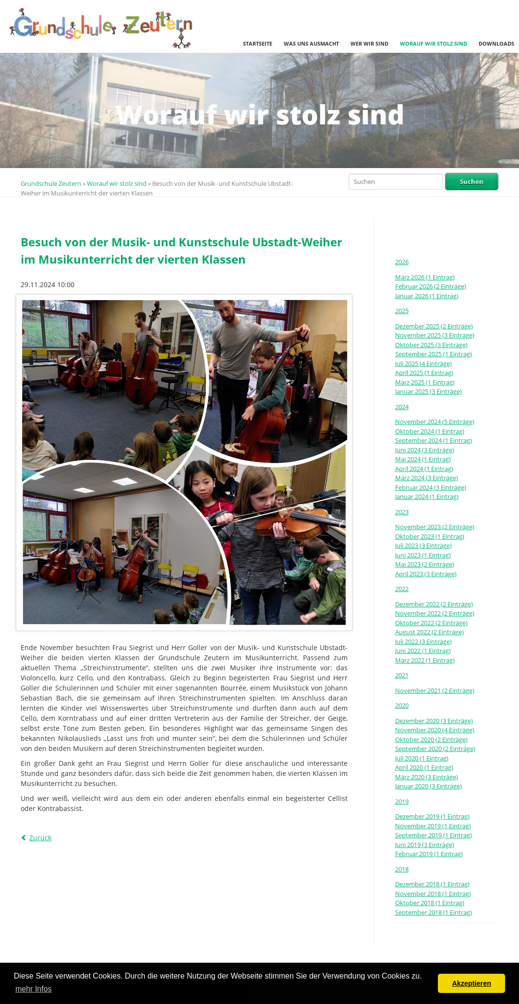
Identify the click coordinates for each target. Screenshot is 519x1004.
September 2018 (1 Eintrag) (433, 912)
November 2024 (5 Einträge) (434, 421)
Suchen (471, 181)
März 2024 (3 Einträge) (426, 477)
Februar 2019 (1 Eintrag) (429, 853)
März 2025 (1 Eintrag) (425, 382)
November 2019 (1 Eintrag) (433, 826)
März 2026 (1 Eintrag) (425, 277)
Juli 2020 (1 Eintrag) (421, 758)
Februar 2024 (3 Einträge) (430, 487)
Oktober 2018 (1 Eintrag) (429, 902)
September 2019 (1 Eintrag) (433, 835)
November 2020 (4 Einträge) (434, 730)
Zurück (40, 837)
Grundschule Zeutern (51, 183)
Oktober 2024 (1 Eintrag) (429, 431)
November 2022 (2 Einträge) (434, 613)
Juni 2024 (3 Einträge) (424, 450)
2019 (402, 801)
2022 (402, 588)
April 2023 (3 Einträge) (426, 573)
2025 (402, 310)
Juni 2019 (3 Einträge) (424, 844)
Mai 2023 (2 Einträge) (424, 564)
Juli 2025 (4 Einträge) (423, 363)
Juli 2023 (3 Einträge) (423, 545)
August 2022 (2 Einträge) (429, 632)
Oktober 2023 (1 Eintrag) (429, 536)
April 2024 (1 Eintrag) (424, 468)
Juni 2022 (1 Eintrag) (423, 650)
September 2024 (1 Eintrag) (433, 440)
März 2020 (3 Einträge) (426, 777)
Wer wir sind (369, 43)
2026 (402, 261)
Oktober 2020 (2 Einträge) (431, 739)
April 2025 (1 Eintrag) (424, 372)
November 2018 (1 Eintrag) (433, 893)
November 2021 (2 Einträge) (434, 690)
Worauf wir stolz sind (433, 43)
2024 (402, 406)
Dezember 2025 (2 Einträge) (434, 326)
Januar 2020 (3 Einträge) (428, 786)
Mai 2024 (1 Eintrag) (423, 459)
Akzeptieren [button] (471, 983)
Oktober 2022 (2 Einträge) (431, 622)
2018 (402, 869)
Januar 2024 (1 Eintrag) (427, 496)
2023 (402, 512)
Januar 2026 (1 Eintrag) (427, 295)
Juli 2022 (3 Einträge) (423, 641)
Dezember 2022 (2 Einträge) (434, 604)
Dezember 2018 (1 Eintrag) (432, 884)
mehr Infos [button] (33, 989)
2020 (402, 705)
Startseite (257, 43)
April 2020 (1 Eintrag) (424, 767)
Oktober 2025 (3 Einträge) (431, 344)
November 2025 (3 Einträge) (434, 335)
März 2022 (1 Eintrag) (425, 660)
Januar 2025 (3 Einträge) (428, 391)
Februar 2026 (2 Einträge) (430, 286)
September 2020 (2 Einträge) (435, 748)
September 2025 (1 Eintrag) (433, 354)
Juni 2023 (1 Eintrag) (423, 555)
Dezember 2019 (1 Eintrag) (432, 816)
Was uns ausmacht (311, 43)
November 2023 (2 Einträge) (434, 526)
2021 (402, 675)
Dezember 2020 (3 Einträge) (434, 720)
